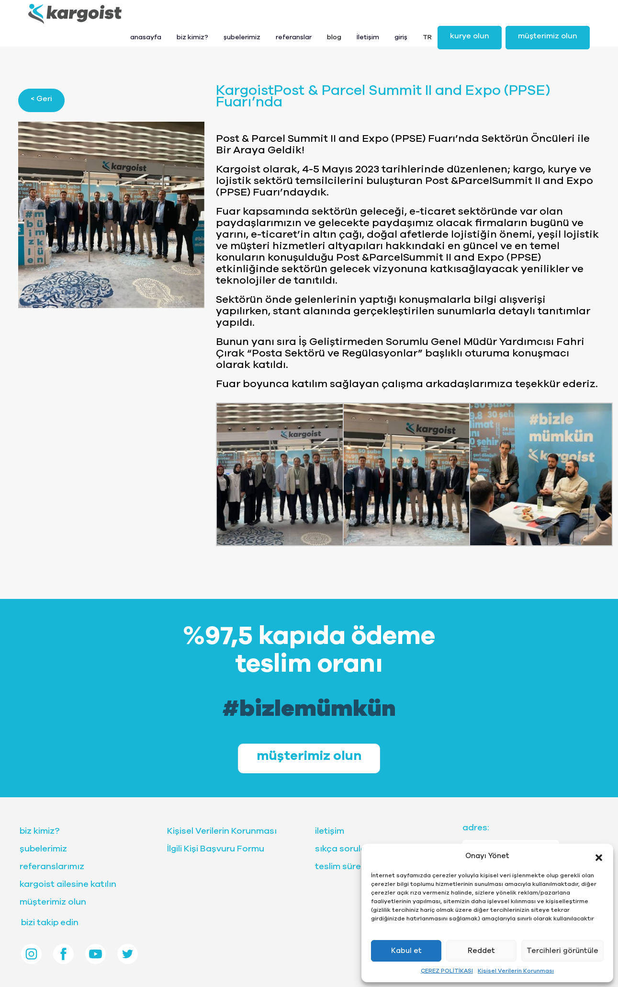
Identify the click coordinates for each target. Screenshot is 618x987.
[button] (599, 856)
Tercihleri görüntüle (562, 950)
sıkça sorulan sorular (359, 849)
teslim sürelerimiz (351, 866)
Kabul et (406, 950)
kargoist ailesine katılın (68, 884)
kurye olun (469, 36)
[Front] (75, 14)
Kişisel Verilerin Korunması (516, 971)
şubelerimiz (43, 849)
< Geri (41, 99)
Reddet (481, 950)
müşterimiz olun (547, 36)
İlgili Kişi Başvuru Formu (215, 849)
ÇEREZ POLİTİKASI (447, 971)
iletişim (329, 831)
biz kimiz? (39, 831)
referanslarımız (52, 866)
